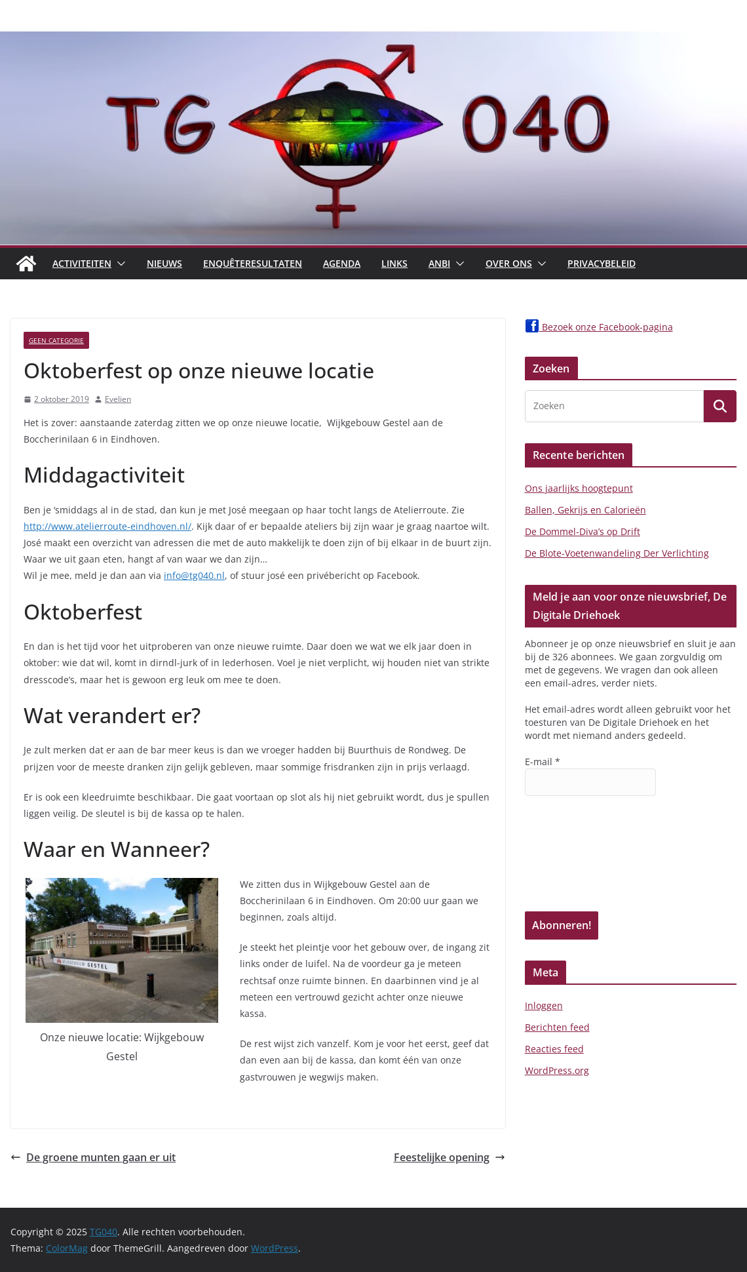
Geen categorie (56, 340)
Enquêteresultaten (252, 263)
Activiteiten (81, 263)
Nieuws (164, 263)
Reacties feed (554, 1049)
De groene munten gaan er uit (93, 1157)
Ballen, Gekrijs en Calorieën (585, 510)
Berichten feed (557, 1027)
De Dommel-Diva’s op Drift (582, 531)
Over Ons (509, 263)
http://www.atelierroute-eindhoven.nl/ (107, 526)
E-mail (542, 761)
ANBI (439, 263)
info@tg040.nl (194, 575)
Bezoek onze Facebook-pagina (599, 327)
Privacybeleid (601, 263)
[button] (118, 263)
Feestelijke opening (449, 1157)
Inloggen (544, 1005)
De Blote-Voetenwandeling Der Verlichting (617, 553)
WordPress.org (557, 1070)
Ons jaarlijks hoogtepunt (579, 488)
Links (394, 263)
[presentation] (578, 864)
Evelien (118, 399)
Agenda (341, 263)
